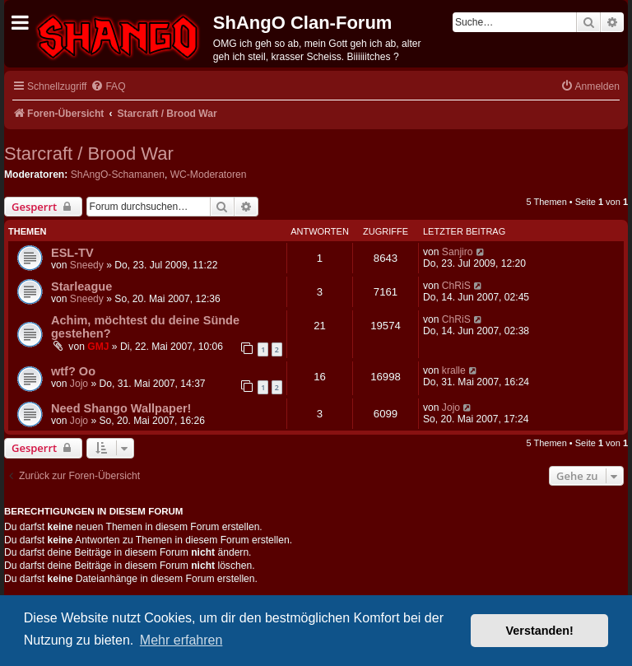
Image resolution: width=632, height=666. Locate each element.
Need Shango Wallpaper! (121, 408)
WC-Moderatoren (208, 174)
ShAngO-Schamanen (118, 174)
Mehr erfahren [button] (181, 640)
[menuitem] (108, 87)
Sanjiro (457, 252)
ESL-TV (72, 252)
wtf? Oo (73, 371)
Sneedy (87, 265)
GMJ (98, 346)
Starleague (81, 286)
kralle (454, 370)
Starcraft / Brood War (89, 153)
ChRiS (456, 285)
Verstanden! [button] (540, 630)
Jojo (79, 383)
